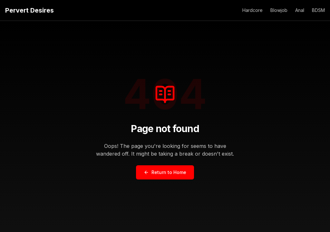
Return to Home (165, 172)
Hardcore (252, 10)
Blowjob (278, 10)
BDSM (318, 10)
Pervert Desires (29, 10)
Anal (299, 10)
